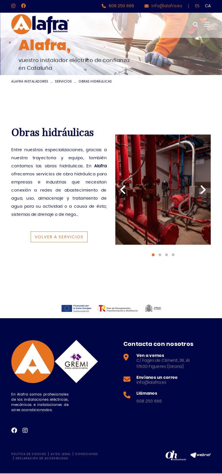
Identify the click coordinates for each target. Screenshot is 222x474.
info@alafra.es (166, 6)
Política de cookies (28, 454)
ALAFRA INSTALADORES (29, 81)
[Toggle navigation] (207, 24)
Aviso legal (61, 454)
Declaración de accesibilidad (42, 458)
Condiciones (86, 454)
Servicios (63, 81)
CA (208, 6)
